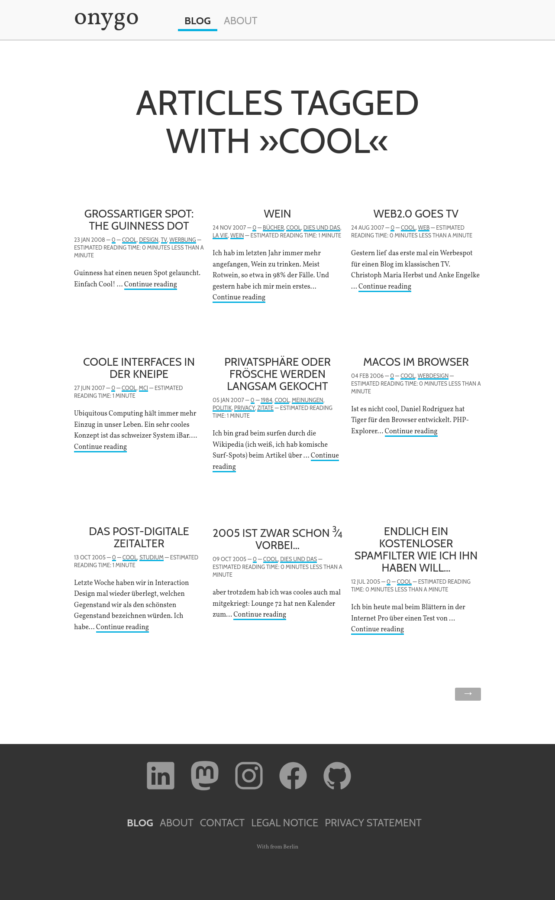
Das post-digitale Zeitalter (139, 537)
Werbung (182, 240)
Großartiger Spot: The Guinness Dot (139, 219)
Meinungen (307, 400)
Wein (277, 213)
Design (148, 240)
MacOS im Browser (416, 361)
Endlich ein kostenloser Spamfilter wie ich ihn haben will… (416, 549)
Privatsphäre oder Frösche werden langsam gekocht (277, 374)
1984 (266, 400)
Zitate (265, 408)
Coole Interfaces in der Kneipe (139, 367)
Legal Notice (284, 822)
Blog (197, 20)
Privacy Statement (373, 822)
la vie (220, 235)
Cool (129, 240)
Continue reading (150, 284)
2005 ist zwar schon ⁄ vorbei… (277, 539)
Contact (222, 822)
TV (164, 240)
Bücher (273, 227)
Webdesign (433, 376)
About (241, 20)
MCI (143, 388)
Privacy (244, 408)
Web (424, 227)
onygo (105, 18)
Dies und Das (321, 227)
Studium (151, 557)
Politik (222, 408)
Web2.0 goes (416, 213)
